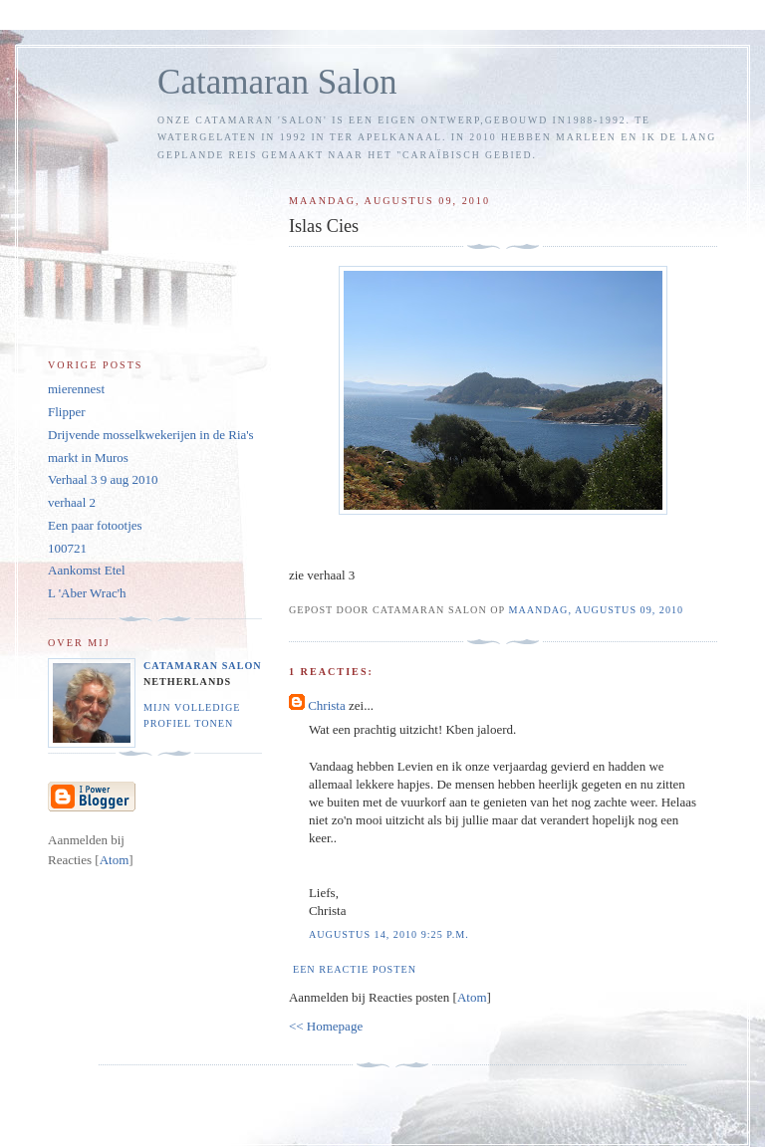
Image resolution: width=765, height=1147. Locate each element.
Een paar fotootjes (95, 525)
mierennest (76, 388)
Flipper (67, 411)
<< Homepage (326, 1026)
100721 (67, 548)
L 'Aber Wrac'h (87, 592)
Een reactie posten (354, 969)
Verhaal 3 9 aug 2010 (102, 479)
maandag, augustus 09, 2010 (595, 609)
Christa (327, 705)
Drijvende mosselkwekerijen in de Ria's (151, 434)
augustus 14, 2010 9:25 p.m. (389, 934)
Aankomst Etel (87, 570)
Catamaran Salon (277, 82)
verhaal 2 (72, 502)
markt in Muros (88, 457)
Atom (472, 997)
